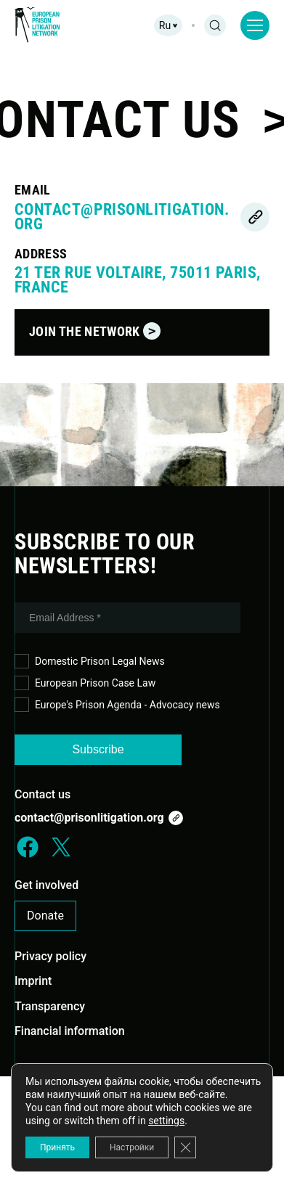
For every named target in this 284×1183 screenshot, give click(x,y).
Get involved (46, 885)
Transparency (50, 1006)
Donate (45, 915)
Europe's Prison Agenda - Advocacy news (117, 705)
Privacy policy (50, 956)
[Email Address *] (127, 617)
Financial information (70, 1031)
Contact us (42, 794)
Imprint (33, 981)
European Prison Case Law (85, 683)
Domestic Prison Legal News (90, 661)
